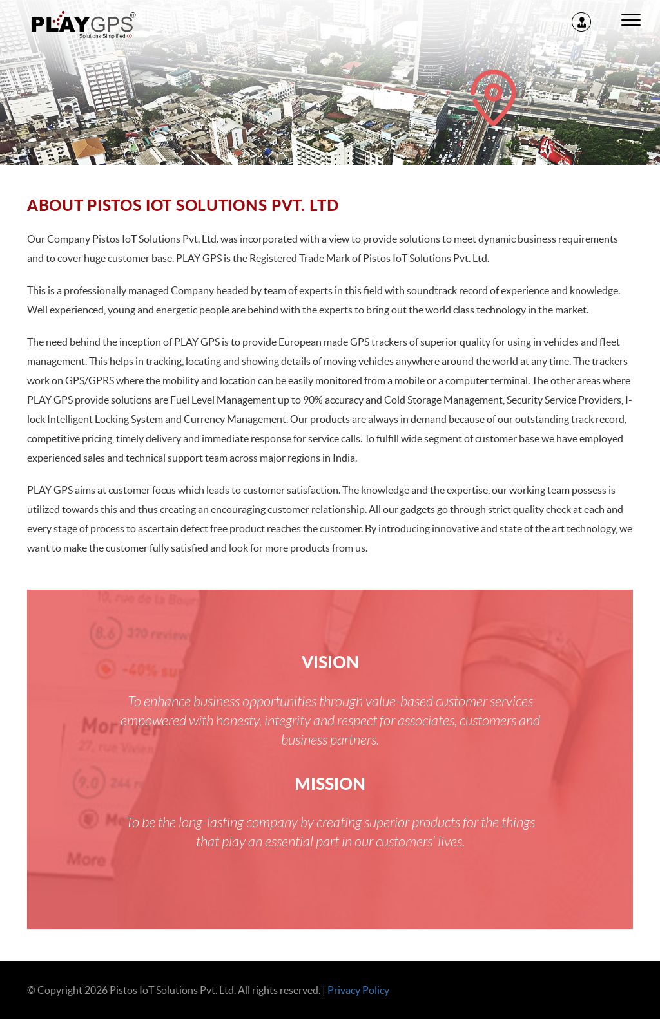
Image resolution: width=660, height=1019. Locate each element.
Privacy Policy (358, 990)
